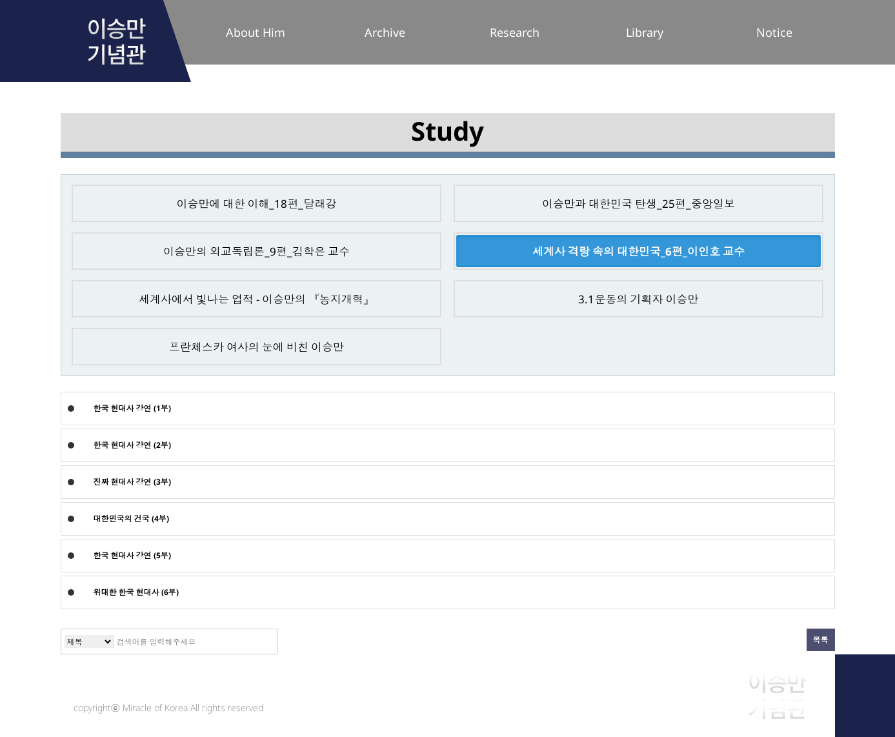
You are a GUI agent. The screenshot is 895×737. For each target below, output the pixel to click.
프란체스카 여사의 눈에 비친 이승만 (256, 346)
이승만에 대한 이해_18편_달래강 (256, 203)
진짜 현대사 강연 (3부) (132, 481)
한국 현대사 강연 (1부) (132, 408)
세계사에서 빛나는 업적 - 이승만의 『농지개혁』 (256, 299)
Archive (385, 32)
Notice (774, 32)
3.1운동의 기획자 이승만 (638, 299)
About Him (255, 32)
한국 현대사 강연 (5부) (132, 555)
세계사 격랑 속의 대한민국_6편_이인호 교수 (638, 251)
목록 (821, 639)
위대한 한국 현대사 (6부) (136, 592)
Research (514, 32)
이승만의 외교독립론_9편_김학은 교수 (256, 251)
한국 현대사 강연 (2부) (132, 444)
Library (644, 32)
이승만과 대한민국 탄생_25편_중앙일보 (638, 203)
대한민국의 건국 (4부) (131, 518)
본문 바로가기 (0, 0)
